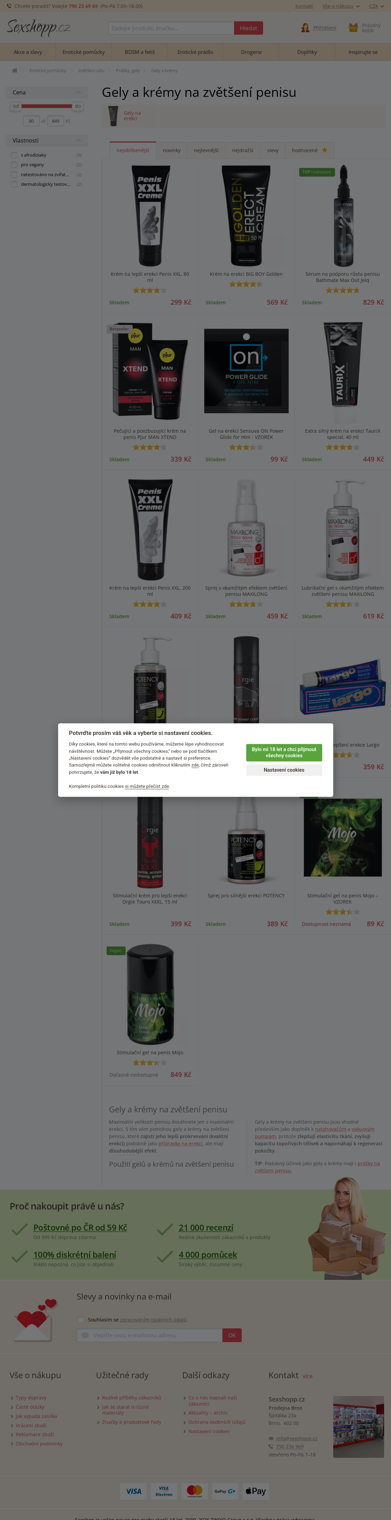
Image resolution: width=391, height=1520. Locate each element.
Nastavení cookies (284, 770)
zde (195, 765)
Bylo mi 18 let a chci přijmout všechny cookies (284, 753)
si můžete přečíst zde (147, 786)
